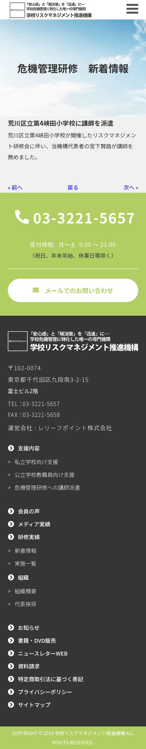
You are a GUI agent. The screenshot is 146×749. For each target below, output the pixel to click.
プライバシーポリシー (45, 692)
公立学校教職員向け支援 (45, 474)
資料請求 (29, 666)
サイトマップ (34, 705)
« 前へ (15, 187)
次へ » (130, 187)
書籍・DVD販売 (37, 640)
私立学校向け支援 (36, 462)
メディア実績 (34, 524)
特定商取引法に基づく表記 (50, 679)
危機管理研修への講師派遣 (47, 487)
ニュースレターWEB (43, 653)
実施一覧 (26, 563)
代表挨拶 (26, 604)
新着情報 (26, 550)
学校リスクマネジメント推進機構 (90, 733)
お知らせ (29, 627)
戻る (73, 187)
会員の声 (29, 511)
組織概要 (26, 591)
